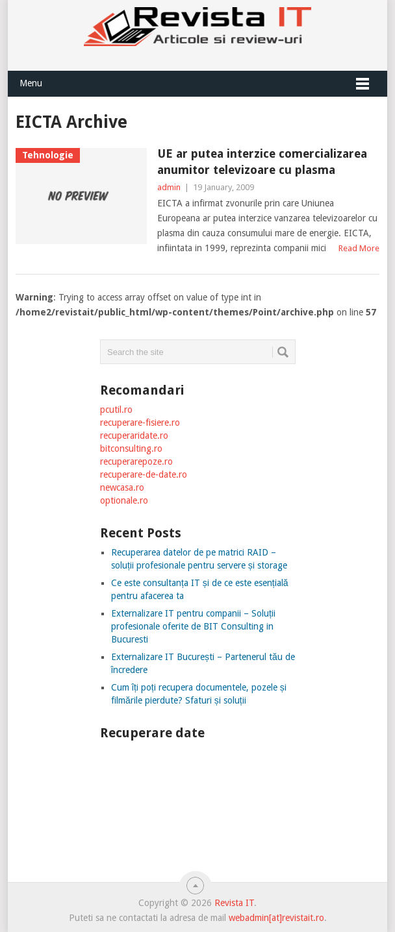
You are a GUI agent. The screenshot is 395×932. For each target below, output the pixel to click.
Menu (30, 83)
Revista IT (234, 903)
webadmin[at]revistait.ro (275, 918)
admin (169, 187)
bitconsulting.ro (131, 448)
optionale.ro (124, 500)
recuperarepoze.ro (136, 461)
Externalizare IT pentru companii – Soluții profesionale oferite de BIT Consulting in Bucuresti (193, 626)
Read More (358, 248)
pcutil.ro (116, 409)
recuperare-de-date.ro (143, 474)
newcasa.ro (122, 487)
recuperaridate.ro (134, 435)
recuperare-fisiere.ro (140, 422)
